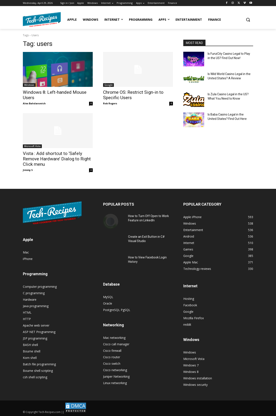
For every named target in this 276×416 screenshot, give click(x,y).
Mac (26, 252)
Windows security (195, 385)
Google (108, 84)
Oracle (107, 303)
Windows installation (197, 378)
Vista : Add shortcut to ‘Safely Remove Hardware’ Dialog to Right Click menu (57, 159)
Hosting (188, 299)
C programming (34, 293)
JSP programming (35, 338)
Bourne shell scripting (38, 371)
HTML (27, 312)
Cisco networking (115, 370)
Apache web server (36, 325)
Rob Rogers (110, 103)
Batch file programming (39, 364)
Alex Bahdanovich (34, 103)
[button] (248, 19)
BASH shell (30, 345)
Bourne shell (31, 351)
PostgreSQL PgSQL (116, 310)
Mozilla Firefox (193, 318)
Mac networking (114, 338)
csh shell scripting (35, 377)
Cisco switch (111, 363)
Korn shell (30, 358)
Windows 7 (191, 365)
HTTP (27, 319)
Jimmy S (28, 170)
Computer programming (40, 287)
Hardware (29, 299)
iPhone (28, 259)
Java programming (36, 306)
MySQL (108, 297)
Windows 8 (191, 372)
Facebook (190, 305)
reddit (187, 324)
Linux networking (115, 383)
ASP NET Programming (39, 332)
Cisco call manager (116, 344)
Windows (29, 84)
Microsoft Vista (32, 146)
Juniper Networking (116, 376)
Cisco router (111, 357)
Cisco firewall (112, 351)
